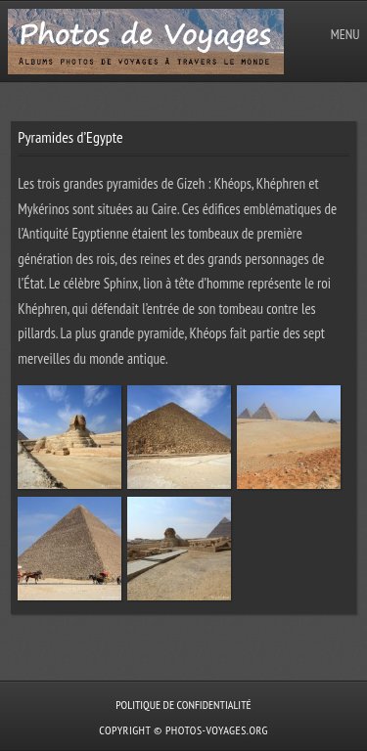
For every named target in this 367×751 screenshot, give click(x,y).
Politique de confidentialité (183, 704)
